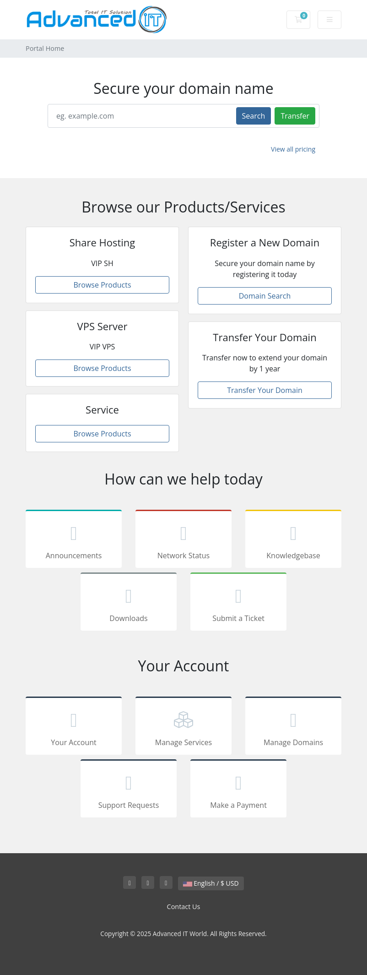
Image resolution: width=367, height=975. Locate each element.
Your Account (74, 727)
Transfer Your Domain (264, 390)
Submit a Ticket (238, 603)
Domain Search (265, 296)
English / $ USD (211, 883)
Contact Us (183, 906)
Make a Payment (238, 790)
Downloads (129, 603)
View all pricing (293, 149)
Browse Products (102, 285)
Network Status (183, 540)
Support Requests (129, 790)
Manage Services (183, 727)
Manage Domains (293, 727)
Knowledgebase (293, 540)
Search (253, 116)
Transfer (295, 116)
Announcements (74, 540)
